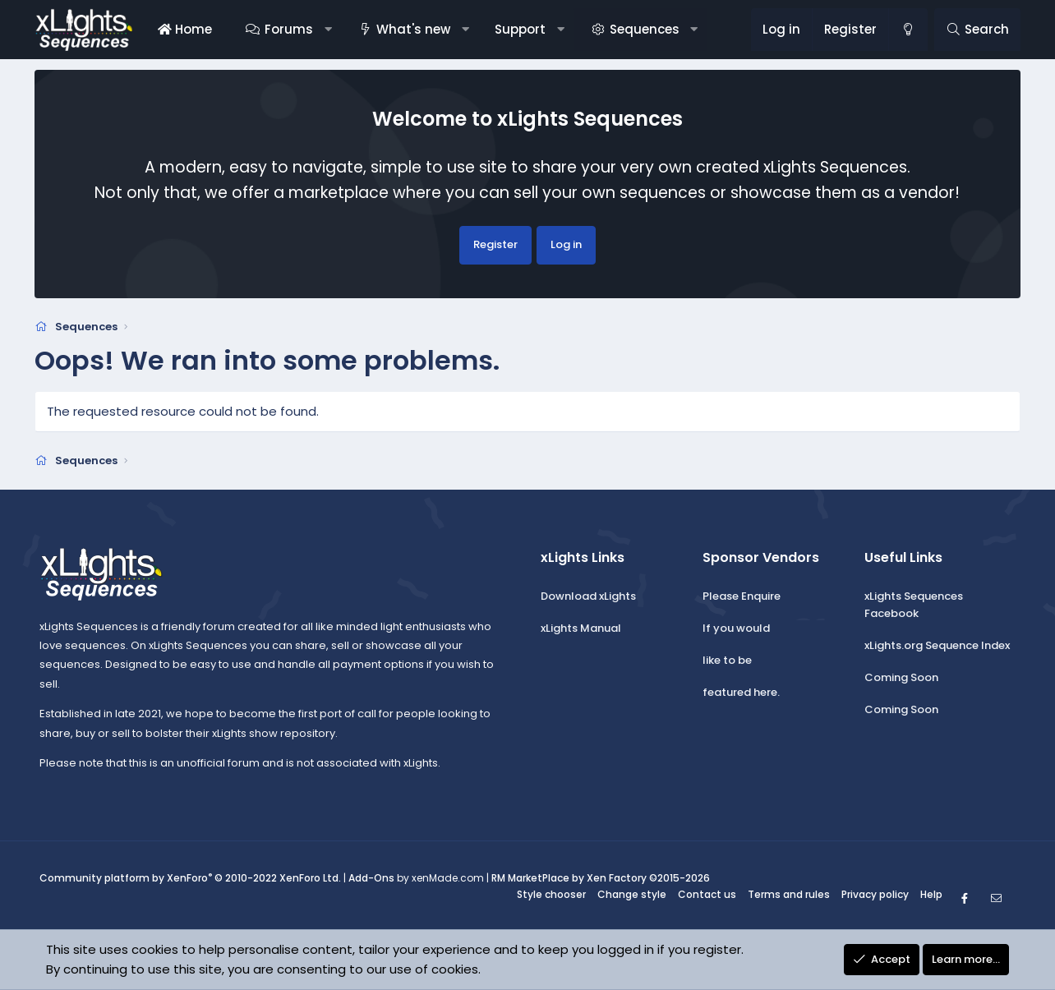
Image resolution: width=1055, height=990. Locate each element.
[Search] (977, 29)
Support (520, 29)
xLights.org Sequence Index (937, 645)
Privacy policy (875, 894)
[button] (327, 29)
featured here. (741, 692)
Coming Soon (901, 677)
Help (931, 894)
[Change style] (908, 29)
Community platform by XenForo (190, 879)
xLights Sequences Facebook (913, 605)
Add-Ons (371, 879)
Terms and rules (789, 894)
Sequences (645, 29)
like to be (727, 660)
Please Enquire (742, 597)
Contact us (707, 894)
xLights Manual (581, 628)
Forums (289, 29)
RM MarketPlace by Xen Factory (600, 879)
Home (185, 29)
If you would (736, 628)
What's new (413, 29)
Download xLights (588, 597)
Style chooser (551, 894)
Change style (631, 894)
